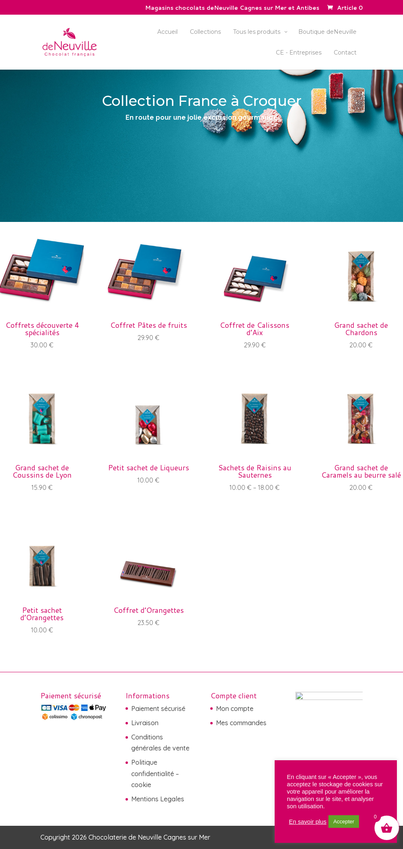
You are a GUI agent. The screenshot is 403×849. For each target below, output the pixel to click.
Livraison (145, 723)
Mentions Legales (157, 799)
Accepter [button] (343, 821)
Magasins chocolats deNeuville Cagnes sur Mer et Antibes (232, 8)
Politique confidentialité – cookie (155, 773)
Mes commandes (241, 723)
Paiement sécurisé (158, 708)
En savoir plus (307, 821)
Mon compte (234, 708)
